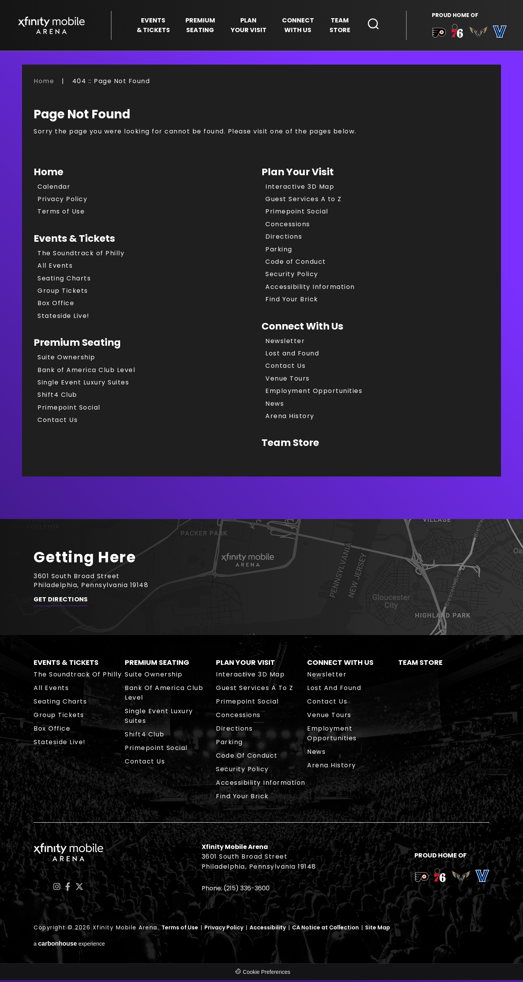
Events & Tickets (74, 240)
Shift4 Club (57, 396)
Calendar (53, 188)
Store (339, 25)
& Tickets (153, 25)
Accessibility (268, 929)
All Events (55, 267)
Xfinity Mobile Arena (52, 26)
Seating (200, 25)
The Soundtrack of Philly (80, 255)
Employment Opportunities (313, 392)
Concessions (287, 226)
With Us (298, 25)
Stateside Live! (63, 317)
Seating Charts (64, 279)
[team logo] (438, 34)
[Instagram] (56, 889)
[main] (261, 299)
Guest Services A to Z (303, 200)
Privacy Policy (62, 200)
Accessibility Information (310, 288)
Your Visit (249, 25)
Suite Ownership (66, 359)
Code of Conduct (295, 263)
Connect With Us (302, 328)
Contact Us (57, 421)
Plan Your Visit (298, 173)
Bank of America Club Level (86, 371)
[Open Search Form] (373, 24)
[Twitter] (79, 889)
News (274, 405)
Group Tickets (62, 292)
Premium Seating (77, 344)
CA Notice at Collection (325, 929)
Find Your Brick (291, 301)
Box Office (55, 305)
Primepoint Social (68, 409)
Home (44, 83)
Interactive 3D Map (299, 188)
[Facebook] (67, 889)
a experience (69, 945)
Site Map (377, 929)
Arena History (289, 417)
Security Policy (291, 276)
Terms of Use (61, 213)
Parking (278, 250)
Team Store (290, 444)
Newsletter (285, 342)
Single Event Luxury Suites (83, 384)
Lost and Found (292, 355)
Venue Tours (287, 380)
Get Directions (61, 602)
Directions (283, 238)
